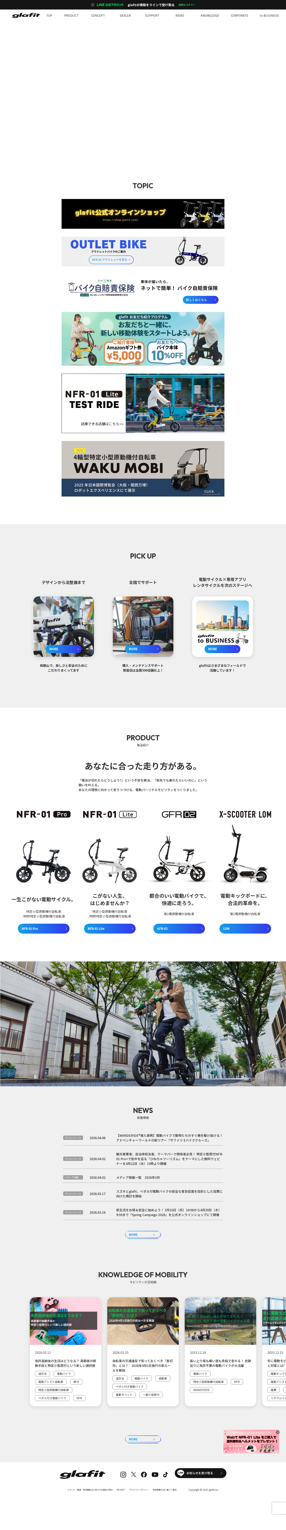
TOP (49, 15)
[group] (65, 1369)
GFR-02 (162, 928)
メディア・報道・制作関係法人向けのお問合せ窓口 (85, 1506)
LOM (226, 928)
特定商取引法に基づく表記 (172, 1506)
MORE (53, 649)
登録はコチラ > (187, 4)
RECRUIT (121, 1506)
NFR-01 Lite (96, 928)
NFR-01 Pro (30, 928)
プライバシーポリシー (142, 1506)
